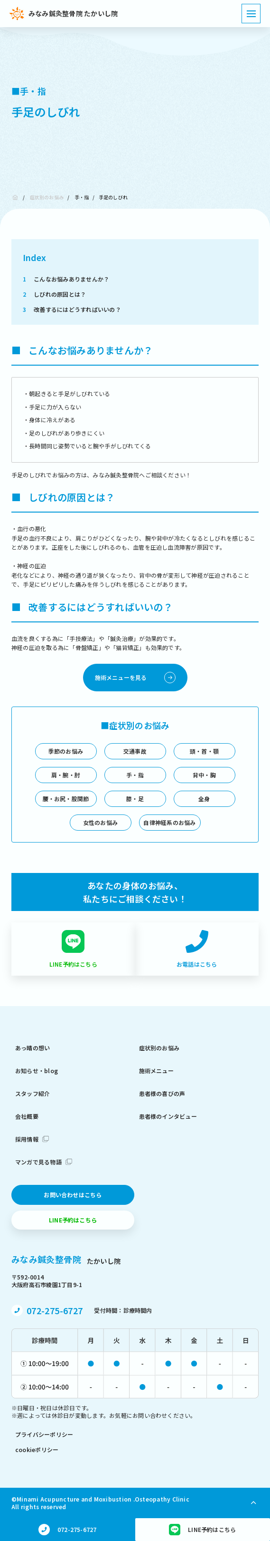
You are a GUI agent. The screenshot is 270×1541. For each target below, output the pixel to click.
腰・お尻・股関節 (66, 799)
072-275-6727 (55, 1310)
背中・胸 (204, 775)
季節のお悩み (65, 751)
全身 (204, 799)
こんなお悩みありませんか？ (66, 279)
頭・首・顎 (204, 751)
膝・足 (135, 799)
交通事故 (135, 751)
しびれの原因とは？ (54, 294)
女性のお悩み (100, 822)
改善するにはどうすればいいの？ (72, 309)
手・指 (81, 197)
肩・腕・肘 (65, 775)
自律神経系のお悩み (169, 822)
